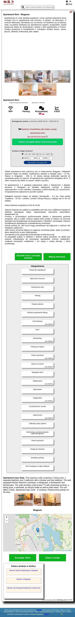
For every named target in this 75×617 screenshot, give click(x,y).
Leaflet (57, 550)
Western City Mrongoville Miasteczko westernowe (23, 588)
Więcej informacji (57, 257)
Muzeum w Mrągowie (24, 579)
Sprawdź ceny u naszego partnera (28, 257)
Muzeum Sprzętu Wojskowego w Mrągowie (23, 571)
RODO (46, 614)
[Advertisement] (37, 51)
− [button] (6, 521)
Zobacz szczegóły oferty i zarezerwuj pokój (38, 142)
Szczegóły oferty (22, 558)
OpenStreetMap (66, 550)
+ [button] (6, 518)
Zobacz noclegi (52, 558)
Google (39, 610)
